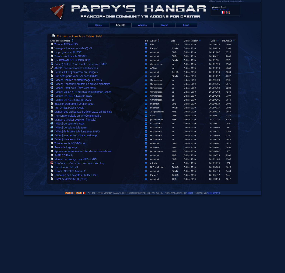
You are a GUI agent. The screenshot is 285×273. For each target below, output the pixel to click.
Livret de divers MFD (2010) (69, 179)
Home (98, 25)
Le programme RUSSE (66, 52)
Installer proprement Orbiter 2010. (73, 103)
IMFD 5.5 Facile (62, 155)
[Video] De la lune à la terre (69, 127)
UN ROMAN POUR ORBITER (70, 60)
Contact (189, 193)
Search (164, 25)
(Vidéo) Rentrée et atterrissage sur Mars (76, 80)
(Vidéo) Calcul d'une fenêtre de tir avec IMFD (79, 64)
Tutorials (120, 25)
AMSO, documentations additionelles (74, 68)
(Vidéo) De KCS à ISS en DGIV (71, 99)
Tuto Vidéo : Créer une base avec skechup (78, 163)
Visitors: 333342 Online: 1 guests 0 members (226, 1)
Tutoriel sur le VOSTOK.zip (69, 143)
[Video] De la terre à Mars (68, 123)
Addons (142, 25)
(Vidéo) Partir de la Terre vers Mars (73, 87)
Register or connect (220, 9)
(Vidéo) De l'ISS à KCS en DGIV (72, 95)
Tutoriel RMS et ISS (64, 44)
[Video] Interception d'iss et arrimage (74, 135)
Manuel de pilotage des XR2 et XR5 (74, 159)
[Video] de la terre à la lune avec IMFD (75, 131)
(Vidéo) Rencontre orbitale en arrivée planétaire (81, 83)
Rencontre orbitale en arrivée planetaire (76, 115)
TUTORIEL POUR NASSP (68, 107)
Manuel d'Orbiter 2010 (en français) (74, 119)
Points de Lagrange (64, 147)
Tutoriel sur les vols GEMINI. (70, 56)
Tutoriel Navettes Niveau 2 (68, 171)
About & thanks (213, 193)
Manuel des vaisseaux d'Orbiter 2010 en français (81, 111)
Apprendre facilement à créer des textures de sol (81, 151)
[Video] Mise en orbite (66, 139)
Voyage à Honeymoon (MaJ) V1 (72, 48)
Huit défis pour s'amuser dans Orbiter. (75, 76)
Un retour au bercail (64, 167)
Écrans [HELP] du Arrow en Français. (75, 72)
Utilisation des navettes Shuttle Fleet (74, 175)
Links (186, 25)
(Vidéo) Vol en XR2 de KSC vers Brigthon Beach (81, 91)
